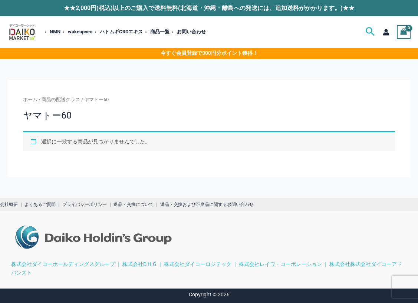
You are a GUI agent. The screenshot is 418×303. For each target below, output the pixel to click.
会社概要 (9, 204)
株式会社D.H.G (139, 264)
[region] (321, 240)
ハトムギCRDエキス (121, 31)
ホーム (30, 99)
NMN (55, 31)
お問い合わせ (191, 31)
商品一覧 (159, 31)
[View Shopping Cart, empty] (404, 32)
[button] (370, 32)
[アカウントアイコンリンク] (386, 32)
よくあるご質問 (40, 204)
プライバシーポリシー (84, 204)
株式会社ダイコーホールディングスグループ (63, 264)
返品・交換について (133, 204)
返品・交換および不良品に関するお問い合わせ (207, 204)
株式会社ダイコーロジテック (197, 264)
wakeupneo (80, 31)
